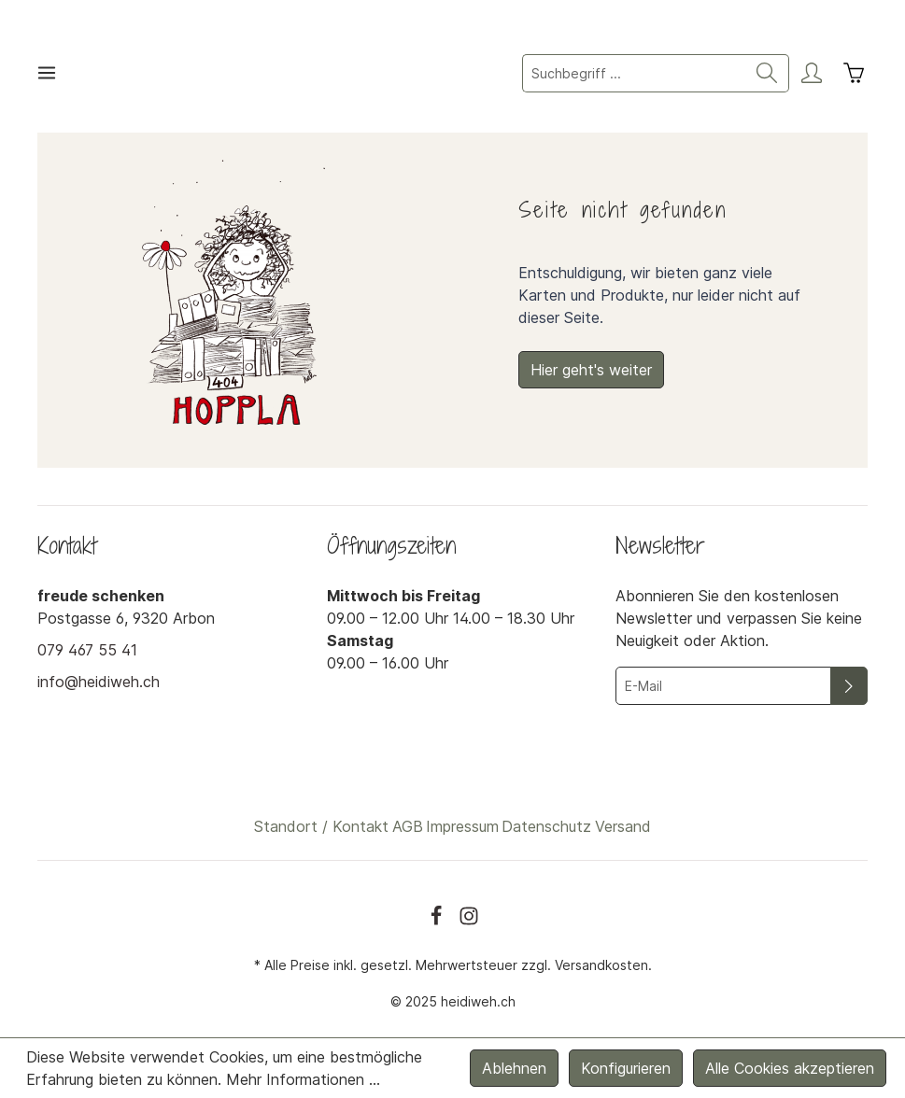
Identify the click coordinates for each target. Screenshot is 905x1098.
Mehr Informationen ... (303, 1079)
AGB (407, 826)
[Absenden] (849, 686)
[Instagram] (469, 916)
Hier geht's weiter (591, 369)
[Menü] (46, 73)
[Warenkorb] (853, 73)
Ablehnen (514, 1068)
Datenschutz (546, 826)
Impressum (462, 826)
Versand (623, 826)
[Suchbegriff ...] (634, 73)
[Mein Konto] (811, 73)
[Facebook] (438, 916)
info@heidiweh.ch (98, 681)
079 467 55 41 (87, 649)
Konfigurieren (626, 1068)
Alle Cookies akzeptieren (789, 1068)
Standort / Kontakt (321, 826)
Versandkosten (601, 965)
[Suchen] (767, 73)
